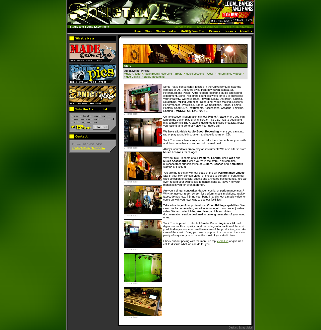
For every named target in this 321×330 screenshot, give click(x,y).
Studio (160, 31)
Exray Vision (245, 327)
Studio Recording (154, 76)
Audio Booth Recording (158, 73)
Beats (178, 73)
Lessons (230, 31)
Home (137, 31)
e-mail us (222, 241)
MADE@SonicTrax (193, 31)
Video (172, 31)
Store (148, 31)
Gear (210, 73)
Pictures (214, 31)
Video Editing (132, 76)
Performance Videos (229, 73)
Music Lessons (195, 73)
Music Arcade (132, 73)
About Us (246, 31)
